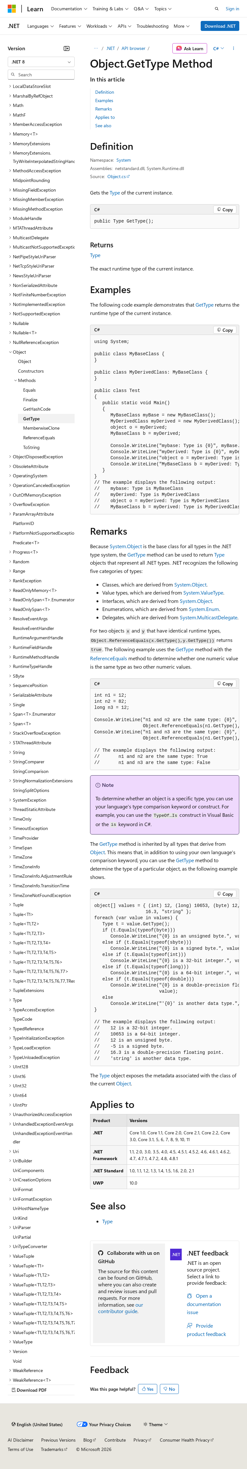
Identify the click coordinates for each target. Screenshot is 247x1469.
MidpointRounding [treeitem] (31, 180)
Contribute (115, 1440)
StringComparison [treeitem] (31, 771)
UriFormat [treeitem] (23, 1189)
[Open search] (216, 8)
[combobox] (41, 62)
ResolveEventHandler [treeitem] (33, 628)
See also (103, 125)
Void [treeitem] (17, 1361)
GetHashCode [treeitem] (36, 409)
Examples (104, 100)
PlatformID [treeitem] (23, 523)
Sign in (232, 8)
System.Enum (204, 609)
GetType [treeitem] (31, 418)
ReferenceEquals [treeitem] (39, 437)
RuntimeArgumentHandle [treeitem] (38, 637)
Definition (104, 92)
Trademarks (52, 1449)
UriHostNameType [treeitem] (31, 1208)
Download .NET (220, 26)
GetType (205, 304)
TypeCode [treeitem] (22, 1019)
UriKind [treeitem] (20, 1218)
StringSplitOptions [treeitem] (31, 790)
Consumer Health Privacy (185, 1440)
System (123, 160)
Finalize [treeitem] (30, 399)
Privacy (140, 1440)
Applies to (105, 117)
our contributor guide (120, 1308)
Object (97, 852)
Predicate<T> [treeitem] (26, 542)
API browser (133, 48)
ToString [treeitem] (31, 447)
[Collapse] (67, 48)
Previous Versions (58, 1440)
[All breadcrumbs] (95, 48)
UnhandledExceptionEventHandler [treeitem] (42, 1137)
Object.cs (116, 176)
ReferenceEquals (108, 658)
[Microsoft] (12, 9)
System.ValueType (203, 592)
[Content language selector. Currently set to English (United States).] (37, 1424)
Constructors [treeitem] (31, 371)
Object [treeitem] (24, 361)
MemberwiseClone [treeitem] (41, 428)
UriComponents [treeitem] (28, 1170)
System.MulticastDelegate (208, 617)
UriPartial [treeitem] (22, 1237)
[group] (164, 424)
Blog (87, 1440)
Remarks (103, 109)
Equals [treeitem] (29, 390)
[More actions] (233, 48)
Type (115, 192)
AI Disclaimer (20, 1440)
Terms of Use (20, 1449)
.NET (110, 48)
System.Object (126, 546)
